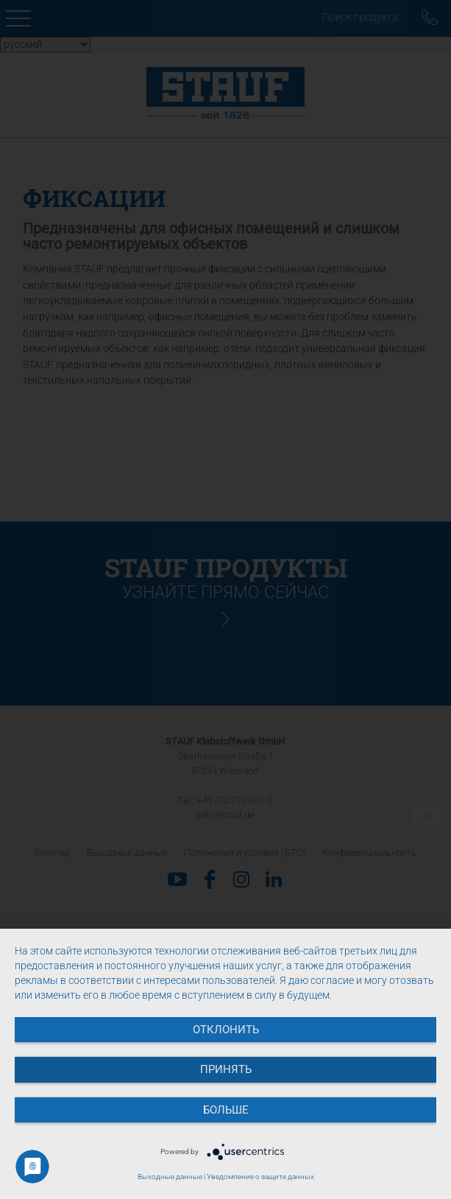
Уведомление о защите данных (260, 1176)
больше (226, 1110)
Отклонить (226, 1029)
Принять (226, 1069)
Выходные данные (170, 1176)
